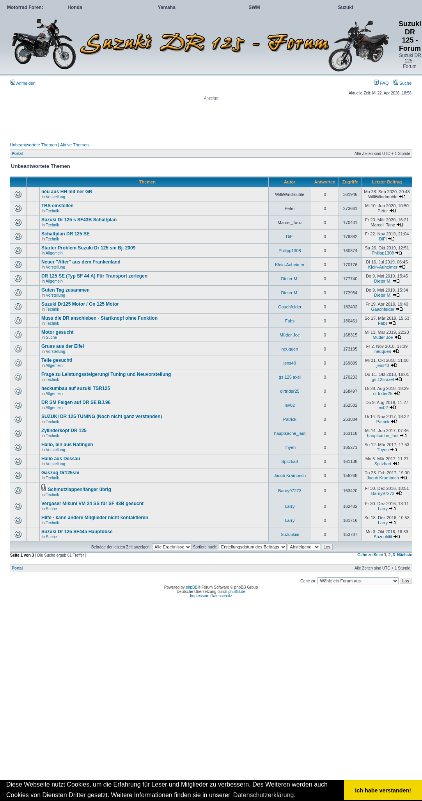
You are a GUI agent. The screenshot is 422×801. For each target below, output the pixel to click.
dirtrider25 (290, 391)
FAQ (381, 83)
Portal (17, 153)
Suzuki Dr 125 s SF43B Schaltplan (79, 219)
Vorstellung (55, 197)
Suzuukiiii (290, 534)
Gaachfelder (289, 306)
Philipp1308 (289, 250)
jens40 (290, 363)
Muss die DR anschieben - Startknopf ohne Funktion (99, 318)
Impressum (199, 596)
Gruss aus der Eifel (62, 346)
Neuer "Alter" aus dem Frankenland (81, 262)
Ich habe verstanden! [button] (383, 790)
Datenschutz (221, 596)
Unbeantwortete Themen (33, 144)
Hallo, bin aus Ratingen (67, 444)
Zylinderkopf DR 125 (64, 430)
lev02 (290, 405)
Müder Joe (290, 335)
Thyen (290, 447)
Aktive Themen (74, 144)
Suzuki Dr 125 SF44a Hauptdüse (77, 531)
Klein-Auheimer (289, 264)
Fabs (289, 321)
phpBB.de (236, 591)
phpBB (191, 587)
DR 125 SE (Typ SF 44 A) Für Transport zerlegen (94, 276)
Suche (402, 83)
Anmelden (23, 83)
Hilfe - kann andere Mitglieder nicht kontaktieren (94, 517)
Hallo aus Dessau (60, 458)
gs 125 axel (290, 377)
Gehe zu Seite (370, 555)
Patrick (289, 419)
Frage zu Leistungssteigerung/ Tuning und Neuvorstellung (106, 374)
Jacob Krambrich (290, 475)
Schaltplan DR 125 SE (65, 234)
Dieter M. (290, 278)
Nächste (404, 555)
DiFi (290, 236)
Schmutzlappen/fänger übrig (79, 489)
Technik (52, 211)
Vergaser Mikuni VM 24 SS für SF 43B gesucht (92, 503)
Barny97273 (289, 490)
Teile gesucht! (57, 360)
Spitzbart (289, 461)
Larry (289, 506)
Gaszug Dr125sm (60, 472)
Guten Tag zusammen (65, 290)
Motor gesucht (57, 332)
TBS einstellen (57, 205)
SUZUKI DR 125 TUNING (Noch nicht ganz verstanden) (101, 416)
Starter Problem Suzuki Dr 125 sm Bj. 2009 (88, 248)
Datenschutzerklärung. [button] (264, 795)
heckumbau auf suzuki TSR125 (75, 388)
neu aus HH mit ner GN (66, 191)
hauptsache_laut (290, 433)
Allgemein (54, 253)
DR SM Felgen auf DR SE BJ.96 (75, 402)
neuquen (289, 349)
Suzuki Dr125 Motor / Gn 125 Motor (80, 304)
